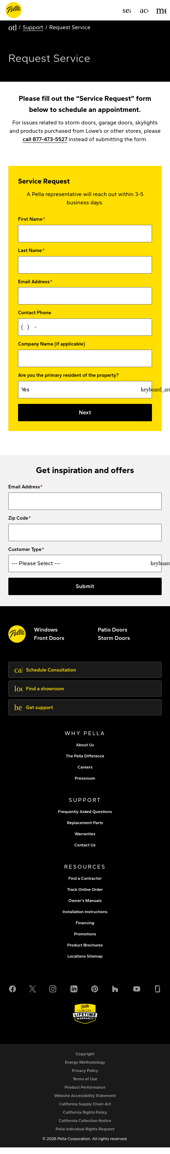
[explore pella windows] (46, 636)
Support (33, 27)
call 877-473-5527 (45, 139)
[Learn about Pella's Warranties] (85, 1020)
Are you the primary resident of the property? (68, 375)
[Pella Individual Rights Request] (85, 1135)
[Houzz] (115, 994)
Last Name (30, 250)
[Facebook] (12, 994)
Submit (85, 593)
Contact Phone (34, 313)
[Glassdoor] (157, 994)
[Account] (144, 10)
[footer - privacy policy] (85, 1077)
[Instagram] (53, 994)
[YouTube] (137, 994)
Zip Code (18, 525)
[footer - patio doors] (112, 636)
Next (85, 412)
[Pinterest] (95, 994)
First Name (30, 219)
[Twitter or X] (32, 994)
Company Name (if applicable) (51, 344)
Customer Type (25, 556)
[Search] (126, 10)
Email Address (34, 282)
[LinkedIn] (74, 994)
